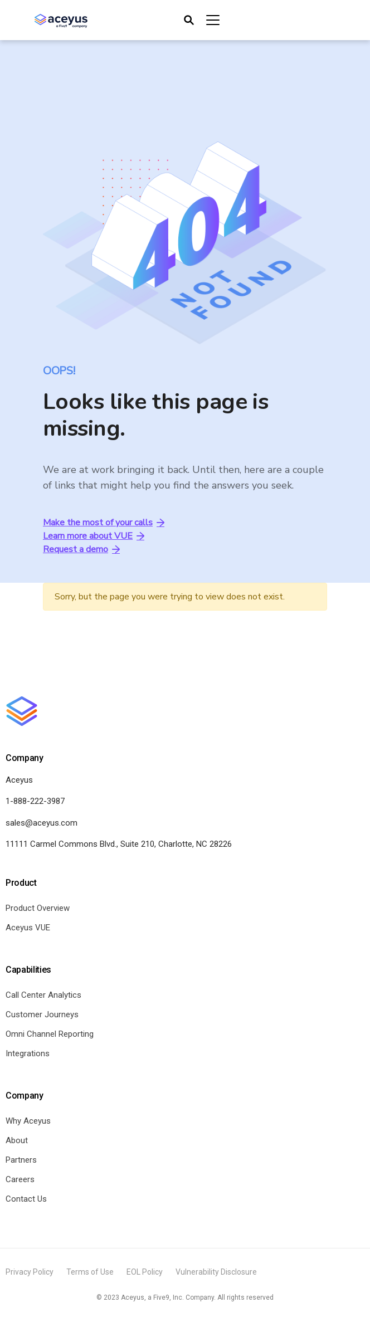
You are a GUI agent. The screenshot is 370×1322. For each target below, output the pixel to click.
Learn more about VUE (93, 536)
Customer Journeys (42, 1014)
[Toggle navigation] (200, 20)
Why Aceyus (28, 1121)
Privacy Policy (29, 1272)
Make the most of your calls (103, 522)
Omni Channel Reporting (50, 1034)
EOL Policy (144, 1272)
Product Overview (38, 908)
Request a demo (81, 549)
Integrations (28, 1053)
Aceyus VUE (28, 928)
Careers (20, 1179)
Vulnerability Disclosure (216, 1272)
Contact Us (26, 1199)
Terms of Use (90, 1272)
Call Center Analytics (43, 995)
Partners (21, 1160)
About (17, 1140)
